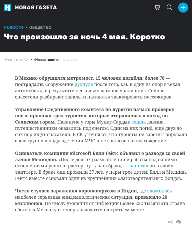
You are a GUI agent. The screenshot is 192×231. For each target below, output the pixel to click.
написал (138, 166)
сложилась (159, 191)
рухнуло (83, 84)
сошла (139, 122)
